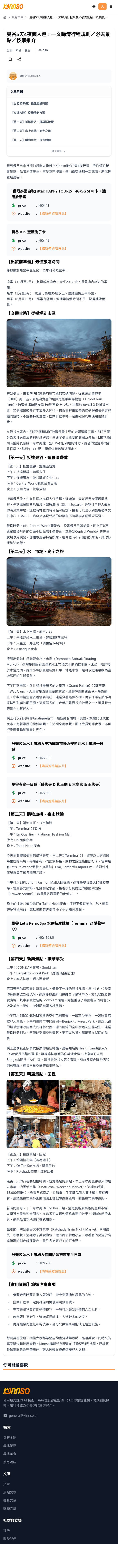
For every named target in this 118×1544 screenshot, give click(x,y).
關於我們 (9, 1538)
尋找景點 (9, 1445)
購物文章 (9, 1508)
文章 (6, 1484)
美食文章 (9, 1500)
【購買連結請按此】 (53, 213)
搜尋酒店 (9, 1462)
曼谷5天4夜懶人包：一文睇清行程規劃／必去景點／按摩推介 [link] (68, 17)
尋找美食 (9, 1454)
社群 (6, 1530)
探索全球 (9, 1437)
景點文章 (17, 17)
